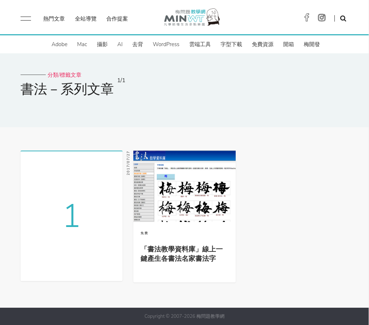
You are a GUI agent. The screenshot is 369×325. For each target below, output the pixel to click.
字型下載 (231, 44)
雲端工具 (200, 44)
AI (120, 44)
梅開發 (312, 44)
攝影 (102, 44)
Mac (82, 44)
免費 (144, 233)
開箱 (288, 44)
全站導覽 (86, 18)
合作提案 (117, 18)
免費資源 (263, 44)
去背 (137, 44)
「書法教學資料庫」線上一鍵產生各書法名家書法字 (182, 254)
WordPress (166, 44)
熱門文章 (54, 18)
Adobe (59, 44)
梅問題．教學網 (191, 19)
